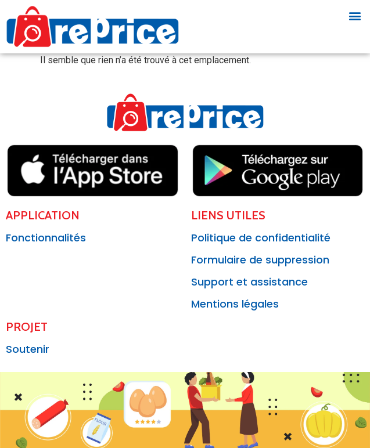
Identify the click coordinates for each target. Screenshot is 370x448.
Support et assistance (249, 281)
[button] (354, 15)
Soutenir (27, 349)
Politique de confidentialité (261, 237)
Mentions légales (235, 304)
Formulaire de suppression (260, 259)
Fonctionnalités (46, 237)
